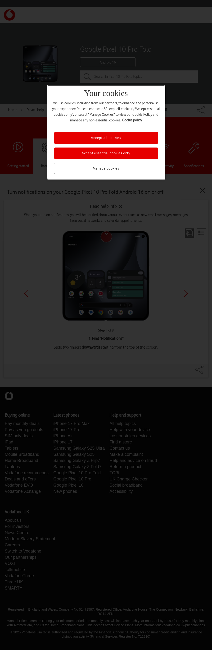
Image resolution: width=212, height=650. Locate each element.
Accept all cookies (106, 138)
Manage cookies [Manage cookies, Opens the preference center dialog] (106, 168)
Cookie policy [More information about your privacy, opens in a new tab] (132, 120)
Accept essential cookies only (106, 153)
